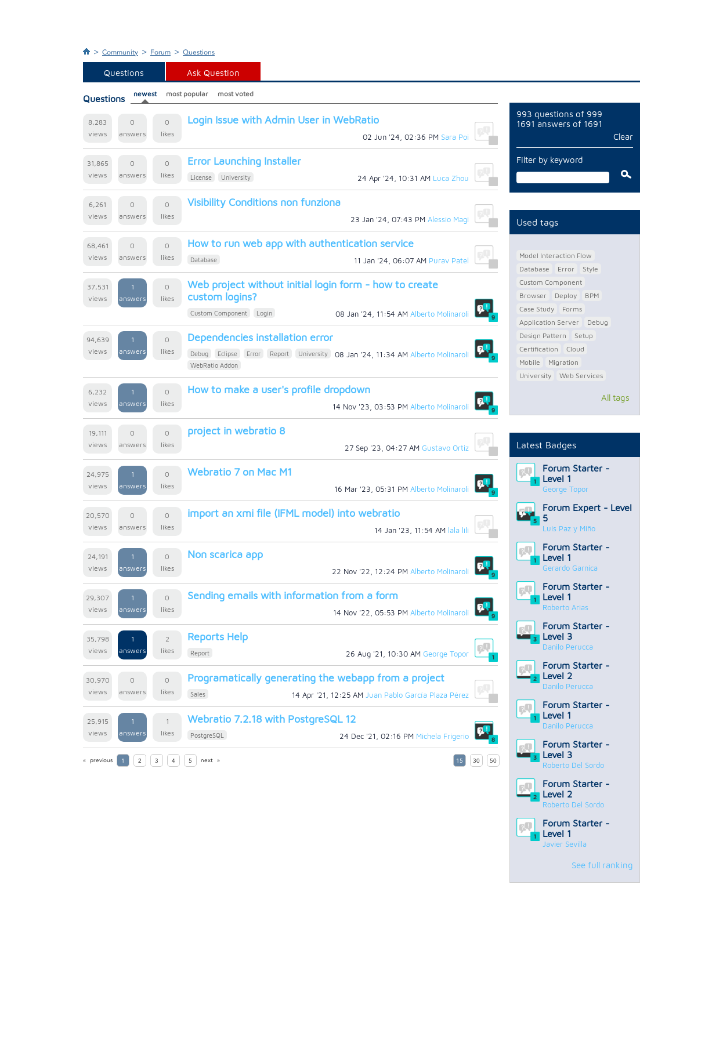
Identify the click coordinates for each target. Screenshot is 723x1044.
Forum (160, 52)
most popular (187, 93)
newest (145, 93)
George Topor (565, 489)
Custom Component (218, 313)
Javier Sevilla (565, 844)
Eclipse (227, 353)
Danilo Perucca (568, 646)
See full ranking (602, 865)
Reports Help (217, 636)
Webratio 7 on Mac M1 (239, 472)
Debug (199, 353)
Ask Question (213, 73)
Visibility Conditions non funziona (264, 202)
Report (279, 353)
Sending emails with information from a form (292, 595)
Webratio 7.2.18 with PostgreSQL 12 (271, 719)
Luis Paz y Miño (569, 528)
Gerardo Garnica (570, 567)
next (207, 760)
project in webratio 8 (236, 431)
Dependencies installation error (260, 337)
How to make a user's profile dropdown (278, 389)
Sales (197, 694)
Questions (199, 52)
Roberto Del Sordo (573, 765)
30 (476, 760)
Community (120, 52)
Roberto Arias (565, 607)
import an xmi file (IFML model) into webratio (293, 513)
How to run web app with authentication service (300, 243)
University (236, 177)
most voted (236, 93)
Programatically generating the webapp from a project (315, 678)
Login (264, 313)
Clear (623, 137)
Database (203, 259)
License (201, 177)
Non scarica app (225, 554)
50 (493, 760)
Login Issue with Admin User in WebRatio (283, 120)
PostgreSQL (207, 735)
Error (254, 353)
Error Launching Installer (244, 161)
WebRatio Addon (214, 365)
